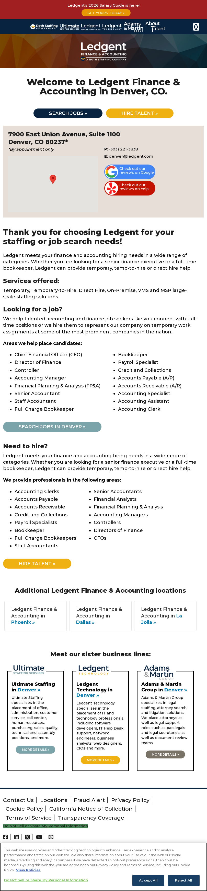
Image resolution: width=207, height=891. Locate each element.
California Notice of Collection (91, 810)
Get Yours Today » (106, 13)
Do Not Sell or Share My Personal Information (45, 828)
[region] (103, 867)
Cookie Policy (24, 810)
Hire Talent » (40, 565)
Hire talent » (143, 114)
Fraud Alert (89, 801)
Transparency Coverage (91, 819)
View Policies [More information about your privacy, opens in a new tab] (28, 870)
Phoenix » (23, 624)
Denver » (29, 691)
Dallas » (85, 624)
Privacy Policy (130, 801)
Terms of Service (29, 819)
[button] (53, 180)
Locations (53, 801)
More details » (35, 751)
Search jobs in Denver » (56, 428)
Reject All (183, 880)
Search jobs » (65, 114)
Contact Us (18, 801)
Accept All (148, 880)
